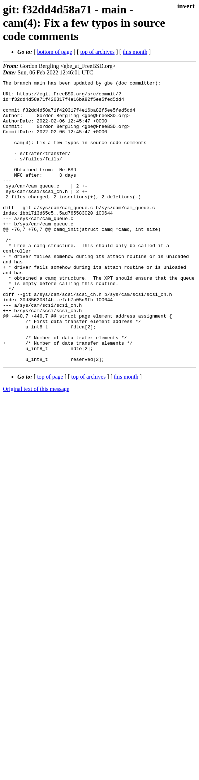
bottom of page (54, 52)
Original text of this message (36, 445)
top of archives (97, 52)
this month (135, 52)
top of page (50, 433)
